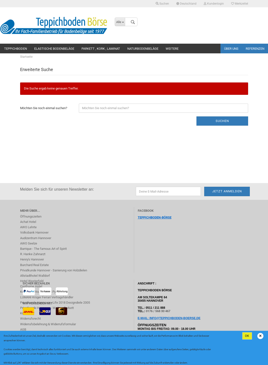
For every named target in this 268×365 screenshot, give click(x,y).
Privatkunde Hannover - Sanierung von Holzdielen (53, 270)
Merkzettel (239, 3)
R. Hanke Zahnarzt (32, 254)
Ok (247, 336)
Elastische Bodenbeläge (54, 48)
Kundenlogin (214, 3)
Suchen (162, 3)
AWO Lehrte (28, 227)
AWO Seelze (28, 243)
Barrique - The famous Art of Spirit (43, 249)
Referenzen (255, 48)
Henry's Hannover (32, 259)
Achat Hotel (28, 222)
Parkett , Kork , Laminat (100, 48)
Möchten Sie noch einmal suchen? (43, 108)
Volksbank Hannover (34, 232)
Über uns (231, 48)
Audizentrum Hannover (35, 238)
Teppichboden (15, 48)
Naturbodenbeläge (142, 48)
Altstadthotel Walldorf (35, 275)
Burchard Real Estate (34, 265)
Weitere (172, 48)
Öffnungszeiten (30, 216)
